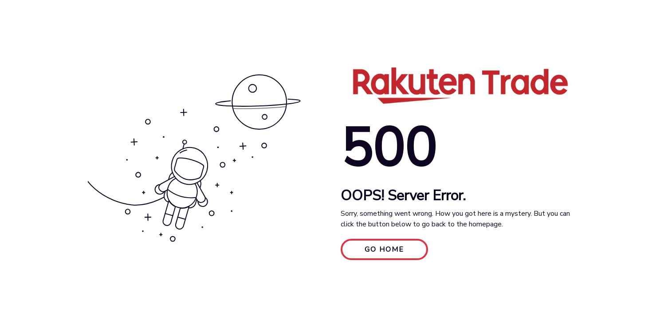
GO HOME (384, 249)
